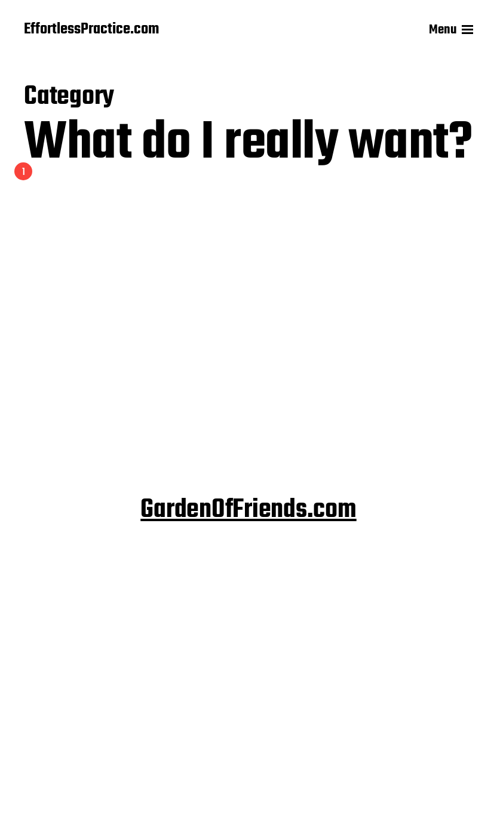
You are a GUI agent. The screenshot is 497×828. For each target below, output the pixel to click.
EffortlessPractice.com (91, 30)
